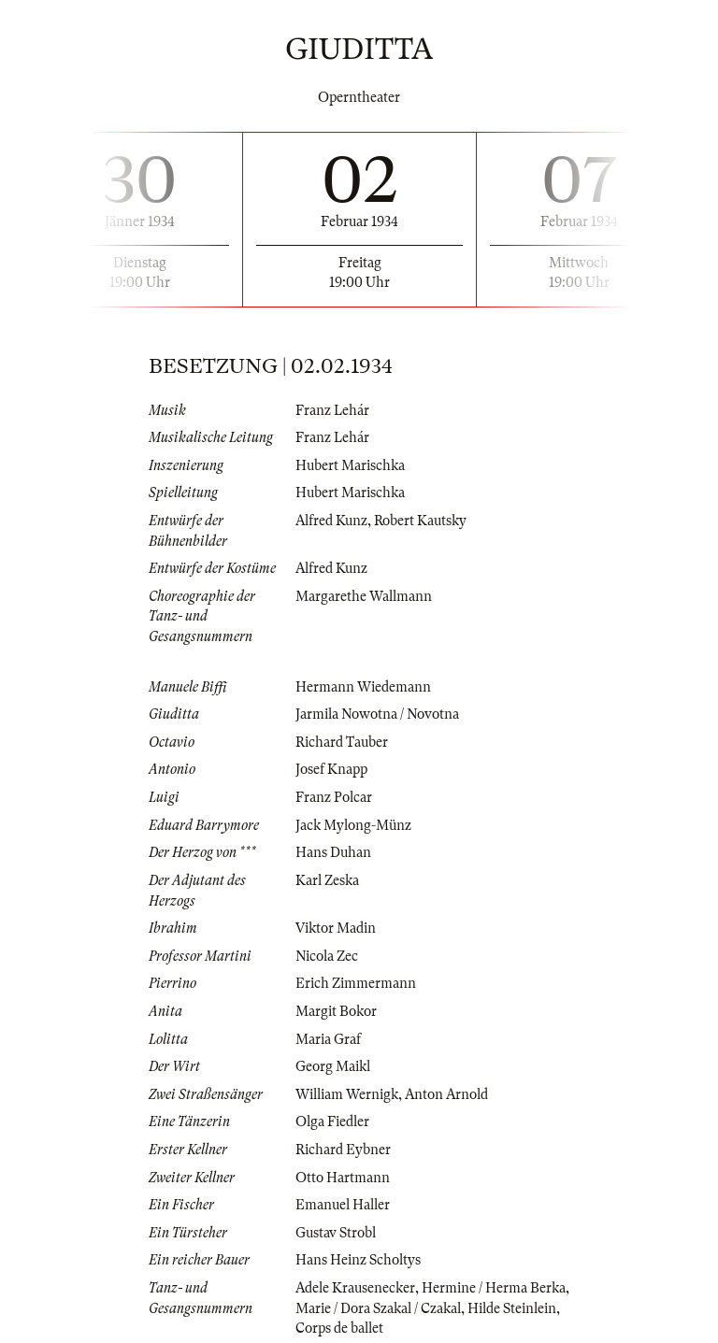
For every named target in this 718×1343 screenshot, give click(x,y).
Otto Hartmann (342, 1177)
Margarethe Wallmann (363, 596)
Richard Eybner (343, 1149)
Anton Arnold (446, 1094)
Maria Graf (328, 1039)
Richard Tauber (341, 742)
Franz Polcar (333, 797)
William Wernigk (346, 1094)
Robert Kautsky (420, 520)
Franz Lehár (332, 410)
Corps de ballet (339, 1328)
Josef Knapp (331, 769)
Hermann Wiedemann (363, 686)
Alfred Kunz (331, 520)
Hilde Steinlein (511, 1308)
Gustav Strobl (335, 1232)
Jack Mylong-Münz (353, 825)
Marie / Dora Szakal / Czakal (378, 1308)
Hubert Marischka (350, 465)
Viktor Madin (335, 928)
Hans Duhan (333, 852)
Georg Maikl (332, 1066)
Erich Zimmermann (355, 983)
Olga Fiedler (332, 1121)
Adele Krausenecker (355, 1287)
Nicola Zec (326, 956)
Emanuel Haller (342, 1204)
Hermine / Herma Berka (494, 1287)
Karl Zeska (327, 880)
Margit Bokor (336, 1011)
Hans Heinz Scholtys (358, 1259)
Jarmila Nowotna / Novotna (377, 714)
